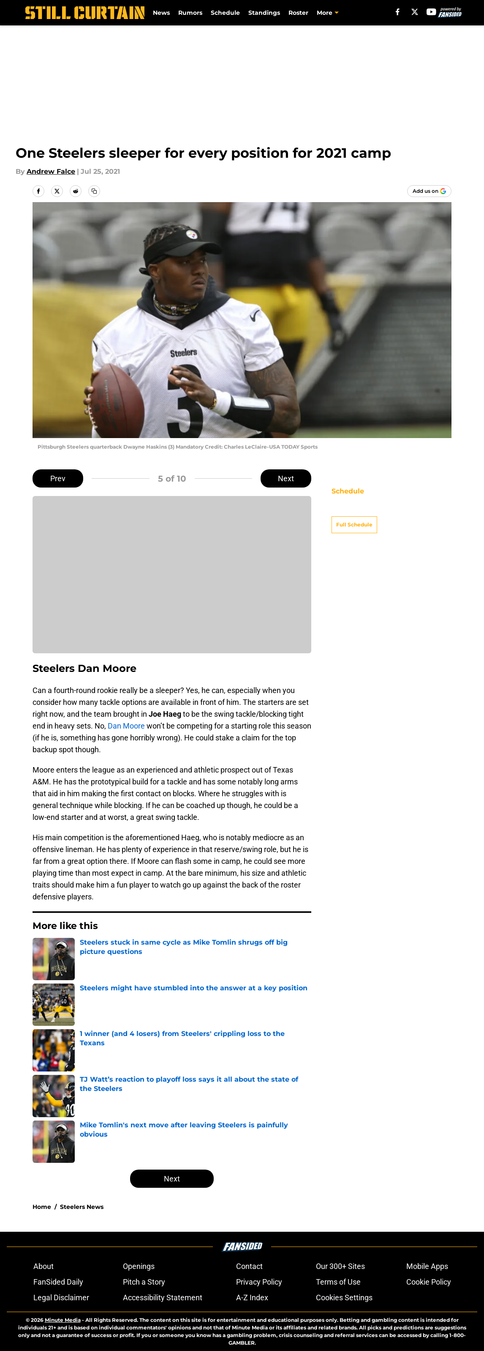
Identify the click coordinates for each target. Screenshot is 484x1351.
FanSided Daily (58, 1281)
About (43, 1266)
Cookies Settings (344, 1297)
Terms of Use (338, 1281)
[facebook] (398, 11)
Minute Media (63, 1320)
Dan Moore (126, 725)
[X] (414, 11)
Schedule (225, 12)
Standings (264, 12)
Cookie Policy (428, 1281)
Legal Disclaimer (61, 1297)
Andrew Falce (51, 171)
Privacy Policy (259, 1281)
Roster (298, 12)
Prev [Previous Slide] (57, 478)
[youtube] (431, 11)
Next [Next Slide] (286, 478)
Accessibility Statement (162, 1297)
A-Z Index (252, 1297)
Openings (139, 1266)
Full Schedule (354, 510)
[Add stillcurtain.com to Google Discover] (429, 191)
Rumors (190, 12)
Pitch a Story (144, 1281)
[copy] (94, 191)
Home (42, 1207)
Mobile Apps (427, 1266)
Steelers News (81, 1207)
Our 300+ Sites (340, 1266)
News (161, 12)
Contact (249, 1266)
